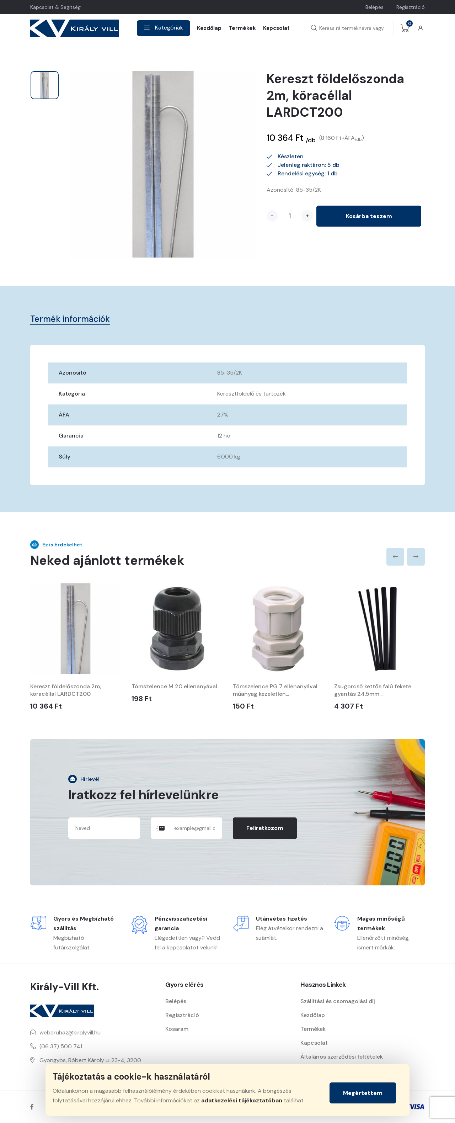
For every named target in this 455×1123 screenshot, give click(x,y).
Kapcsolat (276, 28)
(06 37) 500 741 (60, 1046)
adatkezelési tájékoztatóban (241, 1100)
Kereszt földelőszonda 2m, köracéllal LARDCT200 (65, 690)
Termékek (242, 28)
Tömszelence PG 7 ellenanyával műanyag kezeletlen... (275, 690)
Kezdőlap (209, 28)
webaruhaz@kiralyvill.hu (70, 1032)
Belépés (374, 7)
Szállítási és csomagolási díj (337, 1001)
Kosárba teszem (369, 216)
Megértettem (362, 1093)
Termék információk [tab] (70, 318)
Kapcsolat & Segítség (55, 7)
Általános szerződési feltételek (341, 1056)
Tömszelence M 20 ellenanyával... (176, 686)
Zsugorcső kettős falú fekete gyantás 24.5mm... (372, 690)
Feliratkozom (264, 828)
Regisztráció (410, 7)
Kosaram (176, 1029)
